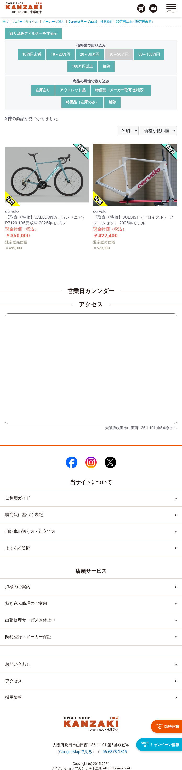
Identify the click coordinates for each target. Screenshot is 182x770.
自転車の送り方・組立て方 (30, 531)
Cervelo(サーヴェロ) (83, 21)
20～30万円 (89, 54)
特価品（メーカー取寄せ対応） (120, 90)
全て (6, 21)
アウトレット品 (73, 90)
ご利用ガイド (17, 498)
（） (75, 751)
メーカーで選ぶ (53, 21)
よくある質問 (17, 548)
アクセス (13, 680)
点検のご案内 (17, 586)
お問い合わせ (17, 664)
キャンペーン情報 (160, 744)
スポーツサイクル (25, 21)
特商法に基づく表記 (24, 514)
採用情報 (13, 697)
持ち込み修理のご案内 (26, 603)
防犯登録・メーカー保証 (28, 636)
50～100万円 (149, 54)
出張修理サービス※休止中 (30, 620)
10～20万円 (60, 54)
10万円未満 (31, 54)
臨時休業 (167, 726)
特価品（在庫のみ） (82, 102)
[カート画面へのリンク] (141, 8)
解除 (106, 66)
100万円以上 (82, 66)
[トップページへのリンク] (24, 5)
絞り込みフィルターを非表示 (33, 33)
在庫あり (43, 90)
